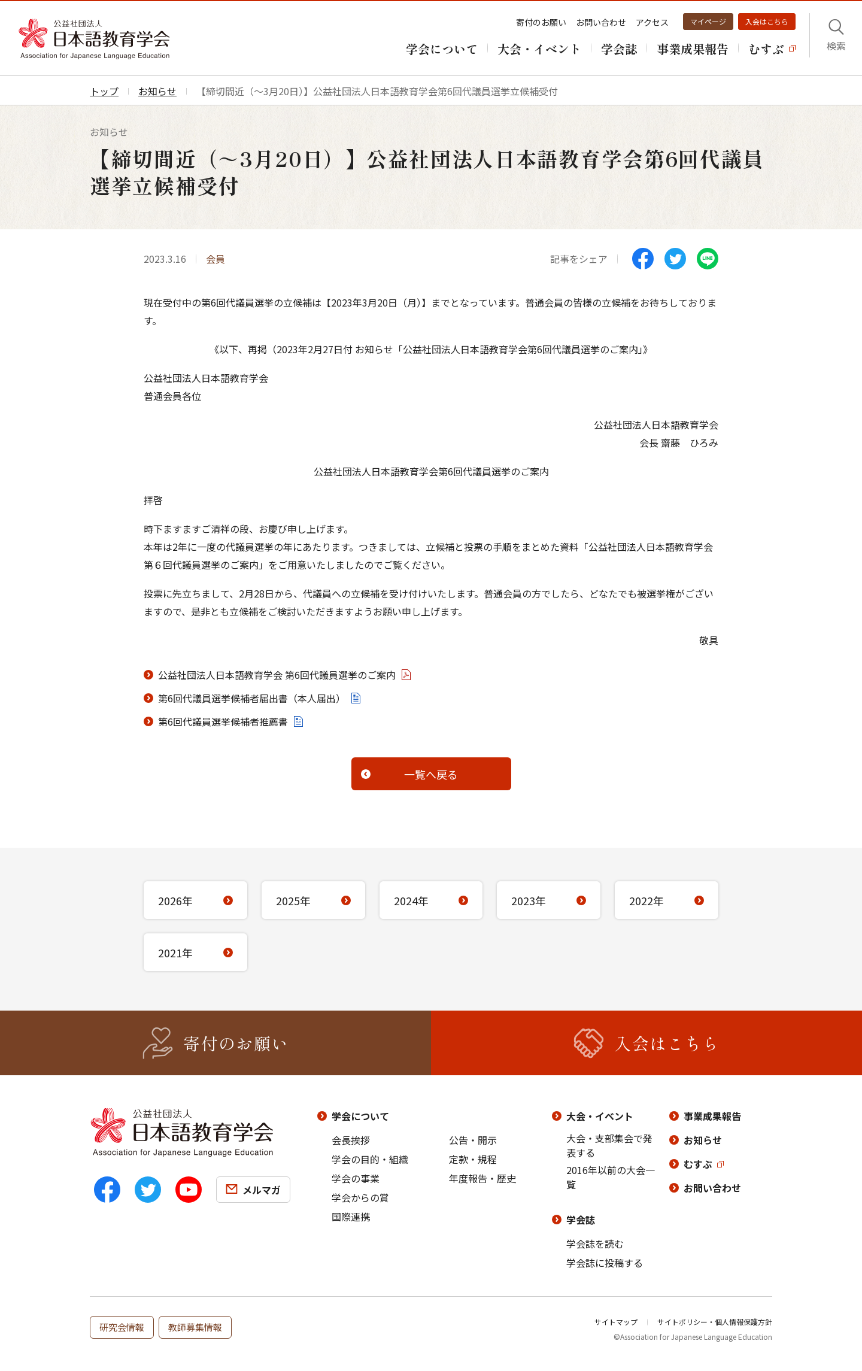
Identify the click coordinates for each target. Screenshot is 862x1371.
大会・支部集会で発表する (609, 1145)
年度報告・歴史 (482, 1178)
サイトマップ (616, 1322)
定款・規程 (473, 1159)
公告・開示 (473, 1140)
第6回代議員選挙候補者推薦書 (223, 721)
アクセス (652, 22)
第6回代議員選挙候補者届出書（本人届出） (251, 698)
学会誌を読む (595, 1243)
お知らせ (703, 1140)
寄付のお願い (541, 22)
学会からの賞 (360, 1197)
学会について (360, 1116)
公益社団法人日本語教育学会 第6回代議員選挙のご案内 (277, 675)
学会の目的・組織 (370, 1159)
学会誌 (580, 1219)
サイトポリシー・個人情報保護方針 (714, 1322)
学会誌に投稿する (604, 1262)
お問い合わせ (601, 22)
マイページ (708, 21)
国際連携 (351, 1216)
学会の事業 (356, 1178)
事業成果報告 (712, 1116)
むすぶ (698, 1164)
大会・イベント (599, 1116)
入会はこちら (766, 21)
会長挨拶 (351, 1140)
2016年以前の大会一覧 (610, 1177)
